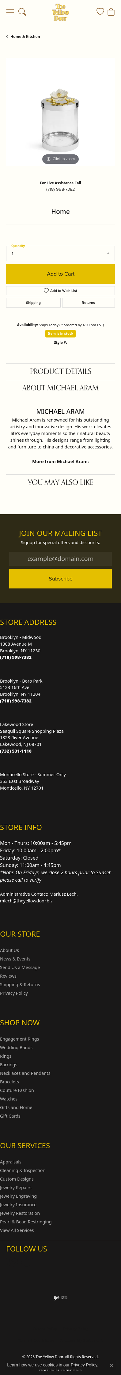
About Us (9, 950)
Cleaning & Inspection (22, 1170)
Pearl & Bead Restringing (26, 1222)
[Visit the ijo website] (60, 1298)
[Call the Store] (16, 657)
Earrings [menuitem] (8, 1064)
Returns (88, 302)
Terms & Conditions (36, 1340)
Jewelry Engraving (18, 1196)
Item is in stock (61, 333)
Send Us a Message (20, 967)
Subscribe (61, 578)
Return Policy (45, 1328)
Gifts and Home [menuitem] (16, 1107)
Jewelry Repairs (15, 1187)
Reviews (8, 976)
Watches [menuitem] (8, 1099)
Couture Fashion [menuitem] (17, 1090)
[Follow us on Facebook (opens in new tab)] (27, 1261)
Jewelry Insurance (18, 1204)
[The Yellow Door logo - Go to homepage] (60, 12)
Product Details (60, 372)
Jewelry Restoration (20, 1213)
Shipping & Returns (20, 984)
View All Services (17, 1230)
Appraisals (10, 1162)
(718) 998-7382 (60, 189)
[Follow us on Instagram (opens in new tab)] (12, 1261)
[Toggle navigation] (10, 12)
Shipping (33, 302)
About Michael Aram (60, 388)
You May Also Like (60, 482)
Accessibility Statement (81, 1340)
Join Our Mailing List (60, 533)
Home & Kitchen (25, 36)
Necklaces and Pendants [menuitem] (25, 1073)
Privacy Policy (14, 993)
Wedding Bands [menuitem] (16, 1047)
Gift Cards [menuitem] (10, 1116)
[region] (60, 112)
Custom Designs (17, 1179)
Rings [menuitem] (5, 1056)
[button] (22, 12)
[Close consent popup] (111, 1365)
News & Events (15, 959)
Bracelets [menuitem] (9, 1082)
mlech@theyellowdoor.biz (26, 901)
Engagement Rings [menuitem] (19, 1039)
